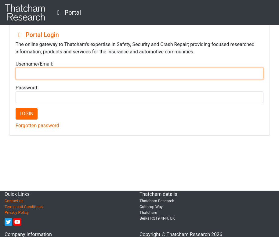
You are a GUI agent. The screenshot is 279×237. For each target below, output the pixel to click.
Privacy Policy (17, 212)
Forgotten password (37, 125)
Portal (68, 12)
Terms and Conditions (24, 206)
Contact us (14, 201)
